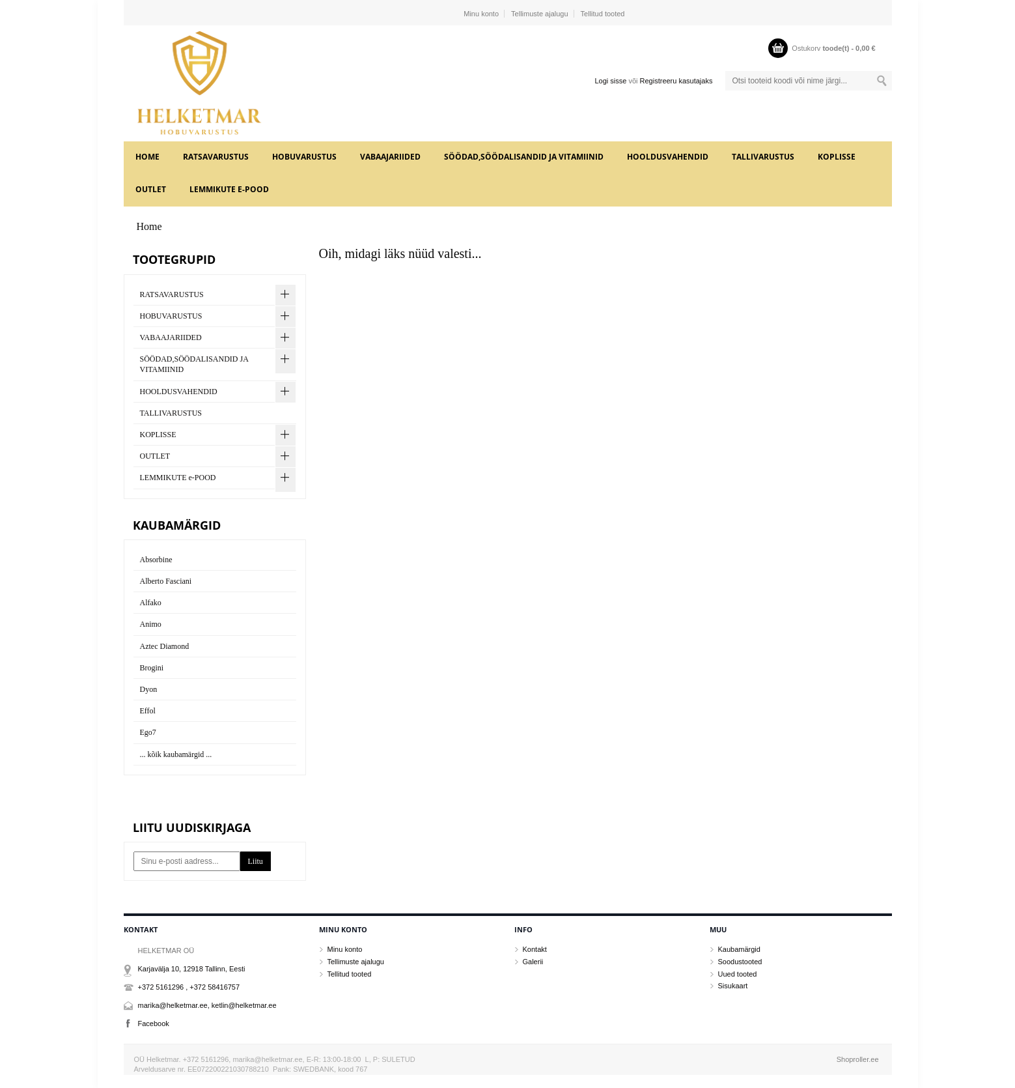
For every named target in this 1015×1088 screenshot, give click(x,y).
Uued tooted (737, 974)
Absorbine (156, 559)
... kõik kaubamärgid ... (176, 754)
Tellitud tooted (603, 14)
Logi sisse (610, 81)
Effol (148, 710)
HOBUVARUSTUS (304, 156)
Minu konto (481, 14)
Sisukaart (733, 986)
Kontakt (535, 949)
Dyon (149, 689)
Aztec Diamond (164, 646)
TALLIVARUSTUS (763, 156)
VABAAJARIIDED (390, 156)
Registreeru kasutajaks (676, 81)
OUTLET (150, 189)
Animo (150, 624)
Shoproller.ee (858, 1059)
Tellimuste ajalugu (539, 14)
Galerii (533, 962)
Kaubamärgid (739, 949)
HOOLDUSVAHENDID (667, 156)
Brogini (152, 667)
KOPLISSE (836, 156)
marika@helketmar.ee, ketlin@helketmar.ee (207, 1005)
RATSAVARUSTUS (216, 156)
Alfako (150, 602)
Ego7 (148, 732)
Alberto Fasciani (166, 581)
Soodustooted (740, 962)
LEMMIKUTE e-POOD (229, 189)
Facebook (153, 1023)
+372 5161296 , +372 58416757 (189, 987)
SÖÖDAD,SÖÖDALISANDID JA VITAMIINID (524, 156)
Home (147, 156)
